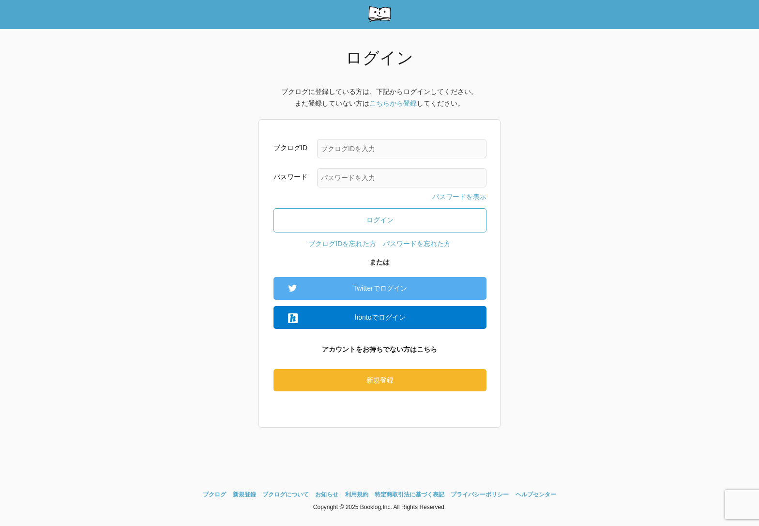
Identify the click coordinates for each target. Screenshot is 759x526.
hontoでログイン (379, 317)
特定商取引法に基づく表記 (409, 494)
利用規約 (356, 494)
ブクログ (214, 494)
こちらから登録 (393, 103)
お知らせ (326, 494)
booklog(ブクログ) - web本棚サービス (379, 14)
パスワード (290, 177)
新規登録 (380, 380)
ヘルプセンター (536, 494)
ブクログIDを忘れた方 (342, 244)
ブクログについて (285, 494)
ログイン (380, 220)
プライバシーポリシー (480, 494)
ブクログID (290, 148)
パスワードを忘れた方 (417, 244)
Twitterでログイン (380, 288)
